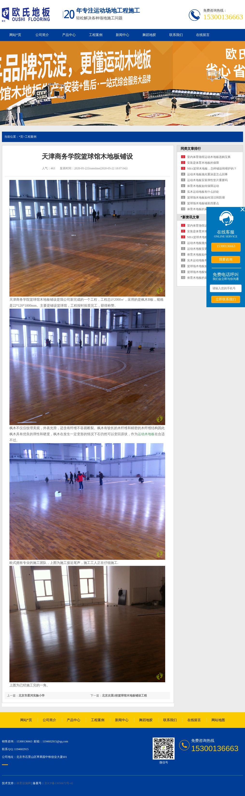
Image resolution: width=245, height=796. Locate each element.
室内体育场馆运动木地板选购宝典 (209, 157)
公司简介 (42, 35)
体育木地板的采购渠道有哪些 (206, 209)
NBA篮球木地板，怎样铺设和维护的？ (212, 168)
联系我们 (176, 35)
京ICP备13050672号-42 (58, 783)
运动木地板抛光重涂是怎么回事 (207, 174)
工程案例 (95, 35)
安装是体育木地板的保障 (203, 162)
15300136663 (226, 246)
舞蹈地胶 (149, 35)
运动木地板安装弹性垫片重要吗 (207, 180)
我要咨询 (225, 259)
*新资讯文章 (190, 217)
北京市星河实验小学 (32, 695)
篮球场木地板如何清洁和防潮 (206, 197)
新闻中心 (122, 35)
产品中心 (69, 35)
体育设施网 (23, 783)
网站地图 (218, 720)
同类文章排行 (191, 148)
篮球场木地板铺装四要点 (203, 203)
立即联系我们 (226, 299)
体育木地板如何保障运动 (203, 186)
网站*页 (15, 35)
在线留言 (203, 35)
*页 (21, 136)
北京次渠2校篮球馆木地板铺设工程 (124, 695)
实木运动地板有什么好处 (203, 191)
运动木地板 (146, 434)
